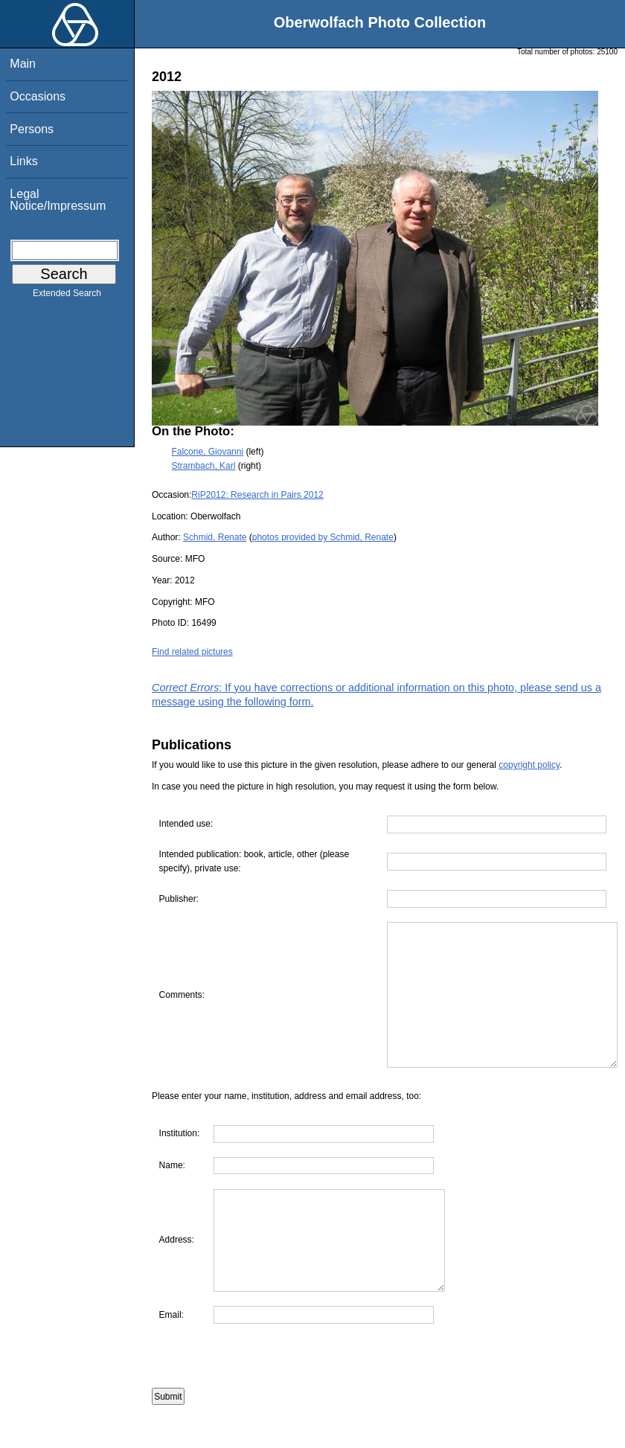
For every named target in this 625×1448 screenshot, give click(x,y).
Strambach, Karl (203, 466)
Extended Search (67, 296)
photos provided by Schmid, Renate (323, 537)
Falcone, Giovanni (207, 451)
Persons (32, 129)
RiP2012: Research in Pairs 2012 (257, 495)
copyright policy (529, 765)
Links (23, 161)
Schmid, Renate (214, 537)
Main (23, 63)
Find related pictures (192, 652)
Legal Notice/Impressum (58, 200)
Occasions (37, 96)
